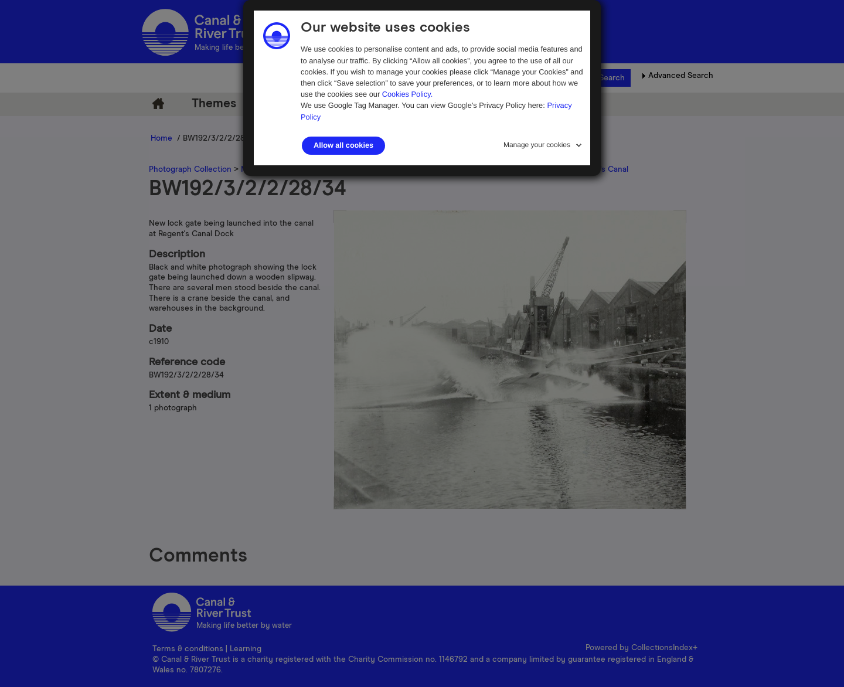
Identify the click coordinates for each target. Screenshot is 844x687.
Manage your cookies (536, 145)
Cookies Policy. (407, 94)
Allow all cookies (343, 145)
